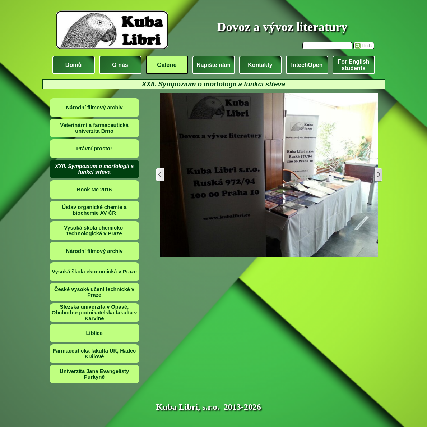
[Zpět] (160, 175)
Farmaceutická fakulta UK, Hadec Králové (94, 353)
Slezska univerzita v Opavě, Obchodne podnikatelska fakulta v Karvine (94, 312)
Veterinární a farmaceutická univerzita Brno (94, 128)
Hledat (367, 46)
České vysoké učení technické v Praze (94, 292)
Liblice (94, 333)
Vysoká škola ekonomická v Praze (94, 271)
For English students (354, 65)
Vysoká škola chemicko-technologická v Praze (94, 230)
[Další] (378, 175)
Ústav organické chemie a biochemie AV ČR (94, 210)
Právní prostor (94, 148)
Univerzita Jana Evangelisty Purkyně (94, 374)
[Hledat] (327, 45)
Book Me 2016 (94, 189)
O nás (120, 65)
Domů (73, 65)
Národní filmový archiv (94, 107)
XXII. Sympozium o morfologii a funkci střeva (94, 169)
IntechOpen (306, 65)
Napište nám (213, 65)
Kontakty (260, 65)
